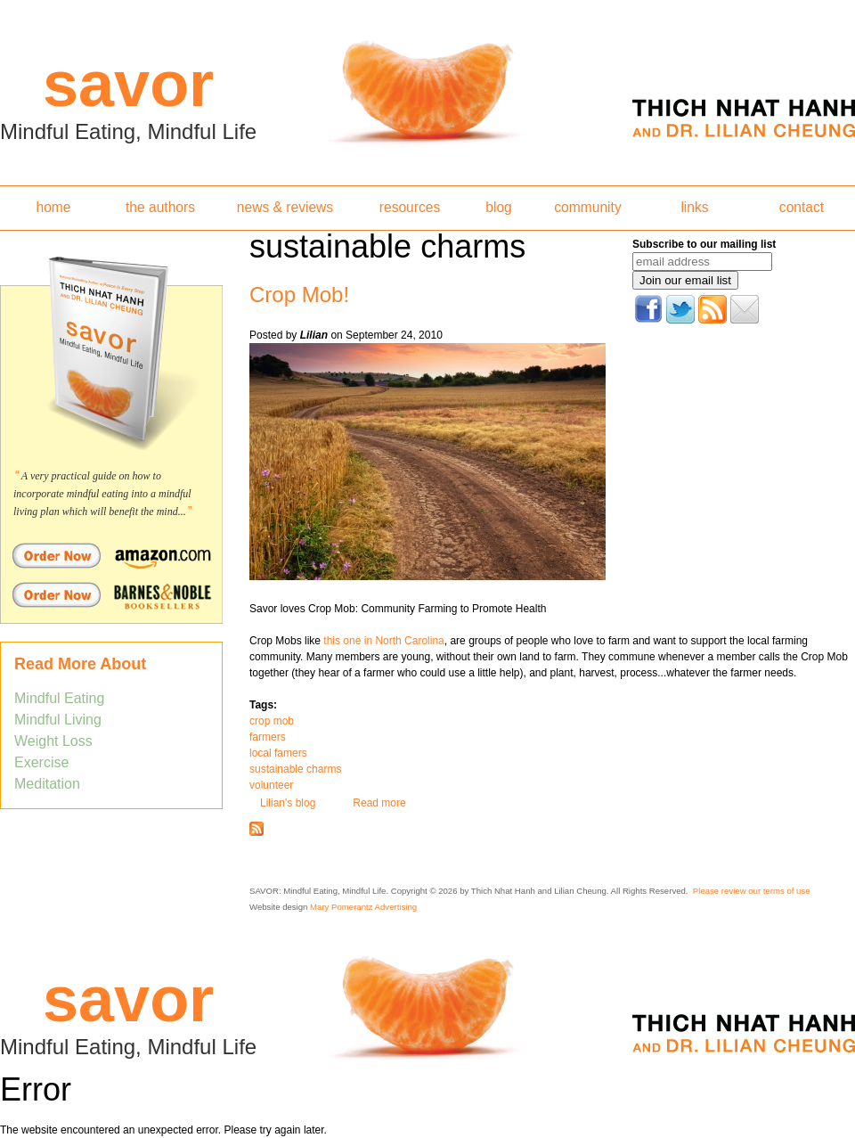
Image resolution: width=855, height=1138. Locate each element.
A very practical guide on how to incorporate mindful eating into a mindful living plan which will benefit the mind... (102, 494)
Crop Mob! (299, 294)
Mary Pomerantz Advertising (363, 907)
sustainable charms (295, 769)
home (53, 207)
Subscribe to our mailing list (704, 244)
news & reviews (285, 207)
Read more (379, 803)
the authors (160, 207)
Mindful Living (58, 719)
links (694, 207)
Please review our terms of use (751, 891)
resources (409, 207)
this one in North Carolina (382, 640)
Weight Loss (53, 741)
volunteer (271, 785)
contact (801, 207)
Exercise (41, 762)
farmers (267, 737)
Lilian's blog (287, 803)
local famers (278, 753)
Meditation (47, 783)
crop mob (271, 721)
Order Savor (111, 555)
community (587, 207)
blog (498, 207)
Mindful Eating (59, 698)
